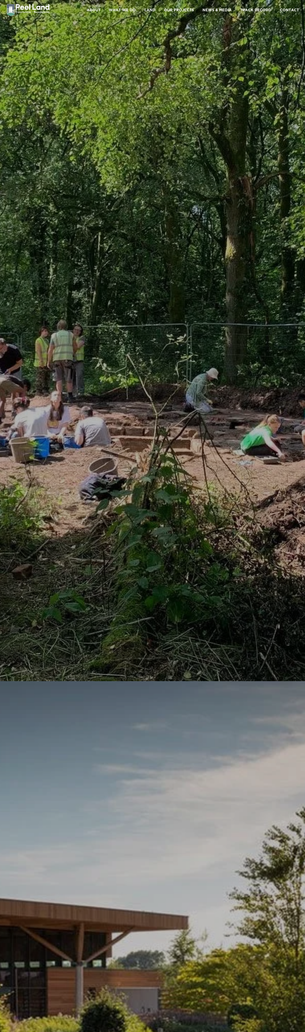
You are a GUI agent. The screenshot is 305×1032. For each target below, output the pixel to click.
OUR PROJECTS (179, 10)
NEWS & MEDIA (217, 10)
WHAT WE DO (122, 10)
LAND (149, 10)
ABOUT (93, 10)
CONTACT (289, 10)
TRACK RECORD (255, 10)
